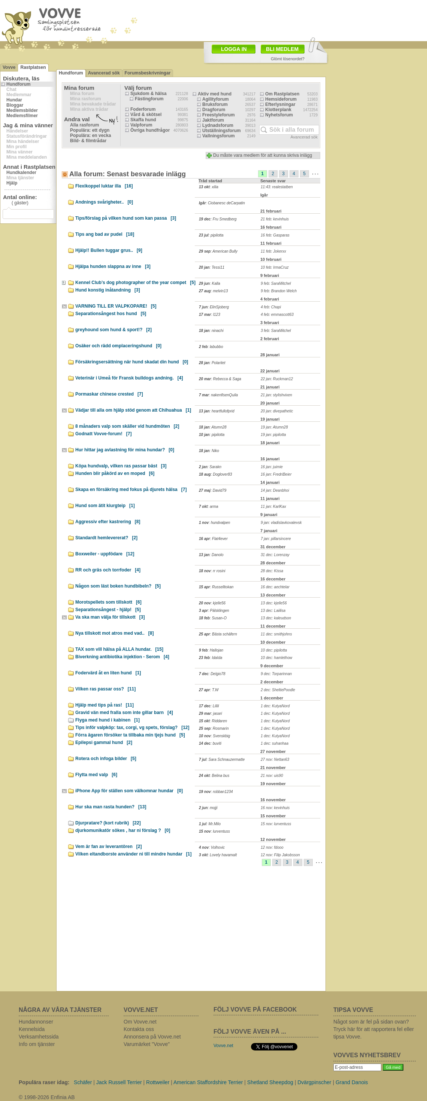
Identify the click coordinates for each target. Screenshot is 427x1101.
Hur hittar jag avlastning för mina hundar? (124, 449)
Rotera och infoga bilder (105, 758)
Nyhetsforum (279, 115)
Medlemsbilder (22, 110)
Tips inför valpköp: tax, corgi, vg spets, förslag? (132, 727)
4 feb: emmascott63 (277, 314)
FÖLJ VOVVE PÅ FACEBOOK (255, 1009)
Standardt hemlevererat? (106, 537)
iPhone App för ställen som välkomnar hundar (129, 790)
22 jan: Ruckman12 (277, 379)
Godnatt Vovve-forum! (103, 433)
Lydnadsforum (217, 125)
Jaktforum (213, 120)
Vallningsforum (218, 135)
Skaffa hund (143, 119)
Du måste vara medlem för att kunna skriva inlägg (262, 155)
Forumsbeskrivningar (148, 73)
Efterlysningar (280, 104)
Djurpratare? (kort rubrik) (108, 823)
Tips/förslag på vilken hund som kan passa (125, 218)
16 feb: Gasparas (275, 235)
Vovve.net (223, 1045)
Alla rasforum (84, 125)
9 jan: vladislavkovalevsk (281, 523)
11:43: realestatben (277, 187)
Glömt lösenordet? (288, 59)
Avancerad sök (104, 73)
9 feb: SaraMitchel (276, 283)
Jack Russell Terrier (119, 1082)
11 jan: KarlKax (273, 506)
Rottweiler (157, 1082)
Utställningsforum (221, 130)
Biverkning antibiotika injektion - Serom (122, 656)
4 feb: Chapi (271, 307)
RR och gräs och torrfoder (107, 570)
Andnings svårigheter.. (104, 202)
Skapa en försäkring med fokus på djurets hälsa (131, 489)
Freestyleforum (218, 115)
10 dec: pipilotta (274, 650)
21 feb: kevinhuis (275, 219)
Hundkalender (21, 172)
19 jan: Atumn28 (274, 427)
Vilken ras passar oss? (105, 689)
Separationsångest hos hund (110, 313)
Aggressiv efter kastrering (107, 521)
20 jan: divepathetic (277, 411)
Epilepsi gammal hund (103, 742)
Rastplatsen (33, 67)
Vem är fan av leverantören (108, 846)
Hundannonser (36, 1022)
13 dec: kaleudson (276, 618)
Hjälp (11, 183)
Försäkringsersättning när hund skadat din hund (131, 362)
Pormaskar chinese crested (109, 394)
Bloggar (14, 105)
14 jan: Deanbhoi (275, 490)
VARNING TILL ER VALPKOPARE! (115, 306)
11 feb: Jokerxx (273, 251)
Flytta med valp (96, 774)
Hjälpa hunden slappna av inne (113, 266)
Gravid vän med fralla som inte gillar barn (124, 712)
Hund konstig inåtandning (107, 290)
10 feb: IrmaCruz (274, 267)
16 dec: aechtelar (275, 587)
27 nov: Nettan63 (275, 759)
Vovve (9, 67)
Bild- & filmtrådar (88, 140)
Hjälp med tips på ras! (104, 705)
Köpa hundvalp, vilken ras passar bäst (120, 466)
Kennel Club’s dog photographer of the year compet (135, 282)
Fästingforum (149, 98)
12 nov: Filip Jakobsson (280, 855)
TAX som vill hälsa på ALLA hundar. (119, 649)
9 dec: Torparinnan (276, 674)
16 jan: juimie (272, 467)
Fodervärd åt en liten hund (108, 672)
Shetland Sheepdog (270, 1082)
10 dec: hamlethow (276, 658)
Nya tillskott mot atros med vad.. (114, 633)
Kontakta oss (139, 1029)
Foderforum (142, 109)
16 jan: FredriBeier (276, 474)
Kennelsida (32, 1029)
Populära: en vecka (90, 135)
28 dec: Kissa (272, 571)
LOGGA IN (234, 49)
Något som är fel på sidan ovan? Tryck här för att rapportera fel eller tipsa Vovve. (373, 1029)
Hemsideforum (281, 99)
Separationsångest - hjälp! (108, 609)
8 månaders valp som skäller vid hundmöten (127, 426)
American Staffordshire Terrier (208, 1082)
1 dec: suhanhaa (274, 743)
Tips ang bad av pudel (104, 234)
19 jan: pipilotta (273, 435)
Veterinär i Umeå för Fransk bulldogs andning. (129, 378)
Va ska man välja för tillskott (110, 617)
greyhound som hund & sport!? (113, 329)
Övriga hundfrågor (150, 130)
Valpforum (141, 125)
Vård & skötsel (145, 114)
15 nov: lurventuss (276, 824)
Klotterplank (278, 109)
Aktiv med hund (214, 94)
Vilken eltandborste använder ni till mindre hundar (133, 854)
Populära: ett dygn (89, 130)
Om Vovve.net (140, 1022)
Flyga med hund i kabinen (107, 720)
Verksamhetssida (39, 1037)
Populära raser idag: (44, 1082)
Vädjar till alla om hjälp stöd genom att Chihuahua (133, 410)
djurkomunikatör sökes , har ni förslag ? (122, 830)
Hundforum (18, 84)
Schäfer (83, 1082)
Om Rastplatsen (282, 94)
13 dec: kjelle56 (274, 603)
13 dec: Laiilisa (273, 611)
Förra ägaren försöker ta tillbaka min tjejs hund (130, 735)
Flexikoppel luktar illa (104, 186)
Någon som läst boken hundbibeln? (118, 586)
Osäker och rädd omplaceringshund (118, 345)
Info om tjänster (37, 1044)
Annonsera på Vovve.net (152, 1037)
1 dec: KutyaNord (275, 706)
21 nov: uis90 (272, 776)
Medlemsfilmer (22, 115)
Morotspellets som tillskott (108, 602)
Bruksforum (215, 104)
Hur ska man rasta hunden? (110, 806)
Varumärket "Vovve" (147, 1044)
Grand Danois (352, 1082)
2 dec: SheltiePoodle (278, 690)
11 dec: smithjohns (276, 634)
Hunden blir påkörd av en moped (114, 473)
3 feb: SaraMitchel (276, 331)
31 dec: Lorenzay (275, 555)
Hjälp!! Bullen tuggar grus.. (108, 250)
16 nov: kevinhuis (275, 808)
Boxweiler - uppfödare (104, 553)
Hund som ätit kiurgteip (105, 505)
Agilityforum (215, 99)
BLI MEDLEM (282, 49)
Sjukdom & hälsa (148, 93)
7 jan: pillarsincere (276, 539)
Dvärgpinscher (314, 1082)
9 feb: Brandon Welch (279, 291)
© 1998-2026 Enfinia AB (47, 1097)
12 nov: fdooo (272, 847)
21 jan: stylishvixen (276, 395)
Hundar (14, 100)
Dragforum (213, 109)
